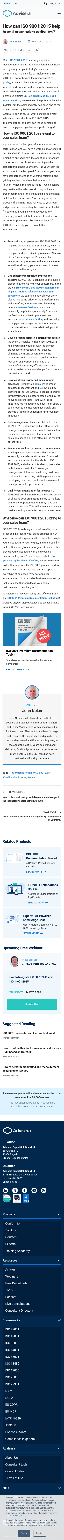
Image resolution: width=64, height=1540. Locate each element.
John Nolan (12, 41)
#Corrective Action (22, 772)
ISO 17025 (12, 1370)
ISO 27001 (12, 1329)
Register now (32, 1004)
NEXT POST (52, 811)
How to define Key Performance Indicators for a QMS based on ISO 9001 (32, 1050)
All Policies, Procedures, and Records (40, 865)
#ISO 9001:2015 (42, 772)
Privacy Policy (19, 1515)
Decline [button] (39, 1533)
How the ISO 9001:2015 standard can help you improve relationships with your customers (33, 291)
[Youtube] (34, 1191)
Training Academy (17, 1251)
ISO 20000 (12, 1377)
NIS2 (8, 1391)
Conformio (12, 1223)
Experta (10, 1244)
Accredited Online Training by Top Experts (43, 896)
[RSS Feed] (43, 1191)
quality (6, 82)
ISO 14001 (12, 1350)
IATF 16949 (13, 1418)
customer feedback (27, 307)
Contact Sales (14, 1471)
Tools (9, 1290)
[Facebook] (24, 1191)
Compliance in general (20, 1439)
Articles (10, 1269)
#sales (31, 777)
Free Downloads (16, 1283)
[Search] (46, 3)
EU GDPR (11, 1404)
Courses (11, 1237)
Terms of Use (14, 1478)
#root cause (19, 777)
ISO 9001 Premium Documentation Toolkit (31, 598)
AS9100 (10, 1425)
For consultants (15, 1432)
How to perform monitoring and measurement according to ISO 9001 (31, 1068)
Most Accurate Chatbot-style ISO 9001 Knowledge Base (40, 926)
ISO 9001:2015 (18, 60)
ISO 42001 (12, 1336)
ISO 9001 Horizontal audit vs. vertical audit (29, 1033)
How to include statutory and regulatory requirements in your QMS (32, 818)
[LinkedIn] (5, 1191)
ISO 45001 (12, 1356)
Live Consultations (17, 1303)
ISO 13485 (12, 1363)
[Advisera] (13, 14)
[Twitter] (15, 1191)
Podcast (10, 1297)
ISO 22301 (12, 1384)
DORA (9, 1398)
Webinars (11, 1276)
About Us (11, 1457)
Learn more (36, 871)
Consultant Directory (19, 1310)
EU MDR (10, 1411)
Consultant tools (16, 1464)
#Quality (7, 777)
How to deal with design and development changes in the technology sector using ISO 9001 (31, 799)
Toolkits (10, 1230)
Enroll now (38, 902)
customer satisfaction (30, 319)
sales (38, 384)
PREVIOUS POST (15, 792)
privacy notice (46, 1106)
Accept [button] (24, 1533)
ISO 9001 (11, 1343)
